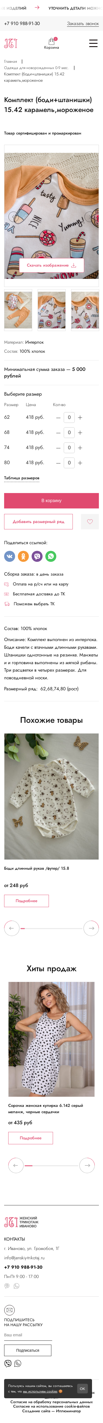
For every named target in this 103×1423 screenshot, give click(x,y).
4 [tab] (35, 931)
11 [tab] (64, 931)
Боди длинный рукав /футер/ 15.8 (36, 868)
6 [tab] (43, 931)
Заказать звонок (83, 23)
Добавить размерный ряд (39, 521)
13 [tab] (72, 931)
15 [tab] (80, 931)
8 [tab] (51, 931)
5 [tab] (39, 931)
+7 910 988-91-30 (22, 23)
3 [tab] (31, 931)
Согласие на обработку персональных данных (51, 1402)
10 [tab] (60, 931)
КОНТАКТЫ (14, 1239)
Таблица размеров (21, 478)
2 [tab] (27, 931)
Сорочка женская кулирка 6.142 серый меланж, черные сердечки (45, 1108)
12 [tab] (68, 931)
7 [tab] (47, 931)
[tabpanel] (51, 820)
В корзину (51, 500)
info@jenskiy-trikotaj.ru (24, 1258)
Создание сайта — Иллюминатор (51, 1411)
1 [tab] (23, 931)
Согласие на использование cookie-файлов (51, 1406)
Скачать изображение (51, 265)
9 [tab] (56, 931)
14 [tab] (76, 931)
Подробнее (26, 901)
